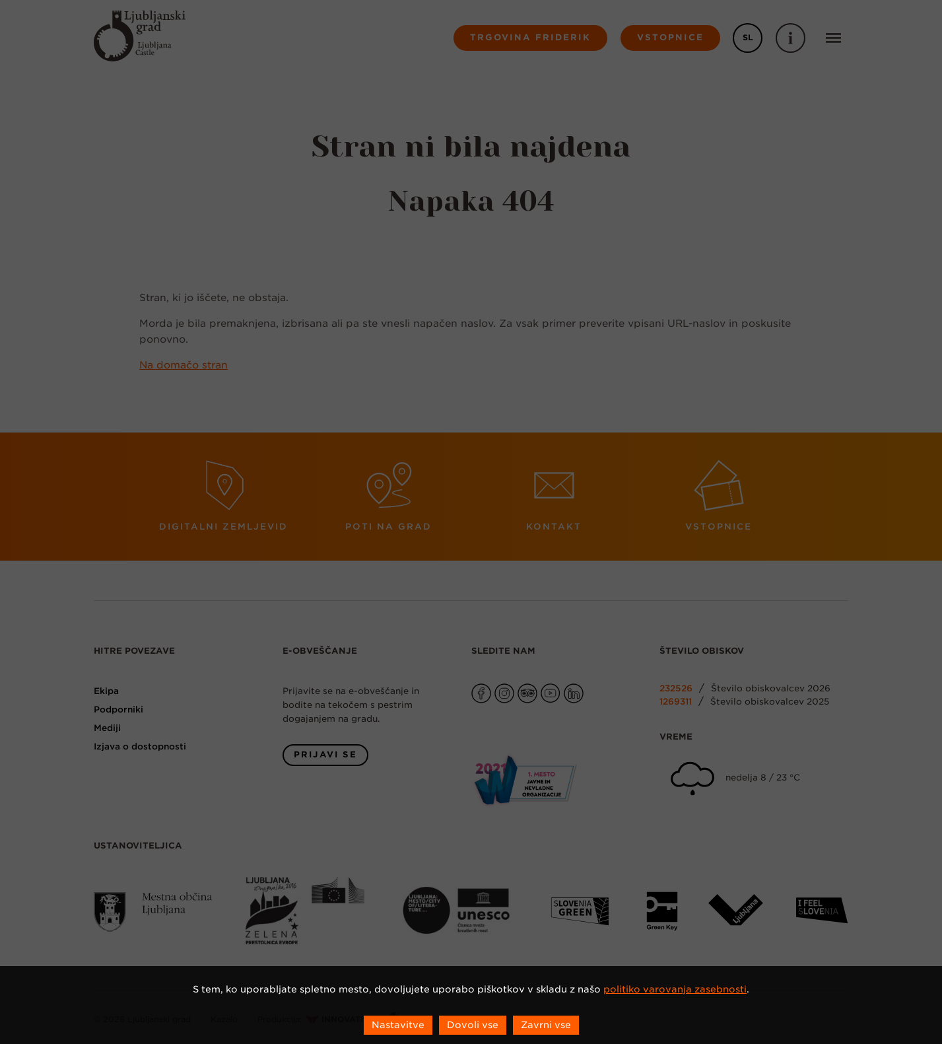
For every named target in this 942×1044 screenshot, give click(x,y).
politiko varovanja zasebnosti (675, 989)
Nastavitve (398, 1025)
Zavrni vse (546, 1025)
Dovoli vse (472, 1025)
